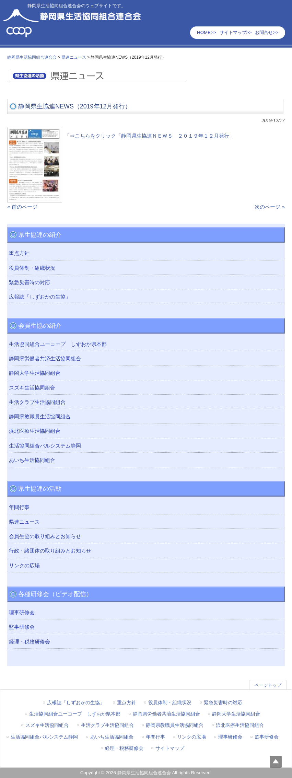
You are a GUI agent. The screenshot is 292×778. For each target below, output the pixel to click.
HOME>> (206, 32)
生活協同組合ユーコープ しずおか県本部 (58, 344)
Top (276, 762)
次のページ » (269, 207)
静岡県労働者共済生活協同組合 (45, 358)
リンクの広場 (24, 565)
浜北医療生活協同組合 (34, 431)
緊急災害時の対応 (29, 282)
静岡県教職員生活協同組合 (40, 416)
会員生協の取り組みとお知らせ (45, 536)
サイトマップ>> (236, 32)
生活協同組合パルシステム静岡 (45, 446)
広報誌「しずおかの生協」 (40, 297)
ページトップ (268, 685)
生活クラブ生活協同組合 (37, 402)
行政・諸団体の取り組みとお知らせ (50, 551)
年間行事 (19, 507)
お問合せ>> (266, 32)
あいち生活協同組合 (32, 460)
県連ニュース (24, 522)
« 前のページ (22, 207)
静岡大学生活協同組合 (34, 373)
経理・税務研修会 (29, 642)
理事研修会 (22, 612)
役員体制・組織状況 (32, 268)
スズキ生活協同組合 (32, 388)
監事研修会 (22, 627)
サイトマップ (169, 748)
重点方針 (19, 253)
